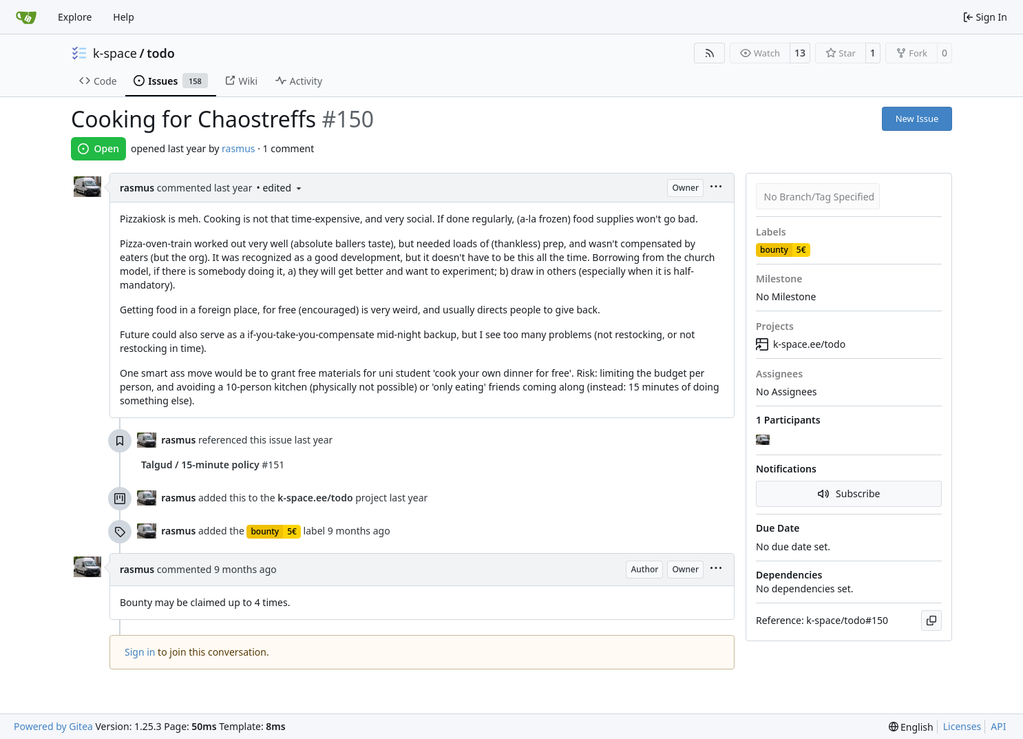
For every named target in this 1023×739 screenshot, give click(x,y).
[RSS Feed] (710, 53)
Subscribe (849, 493)
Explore (75, 16)
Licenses (962, 726)
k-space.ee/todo (800, 344)
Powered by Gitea (53, 726)
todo (161, 53)
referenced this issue (246, 439)
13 (799, 52)
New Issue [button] (917, 118)
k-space (115, 53)
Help (123, 16)
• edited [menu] (279, 187)
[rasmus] (764, 440)
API (998, 726)
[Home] (26, 17)
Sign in (140, 651)
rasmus (238, 148)
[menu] (716, 187)
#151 (212, 464)
